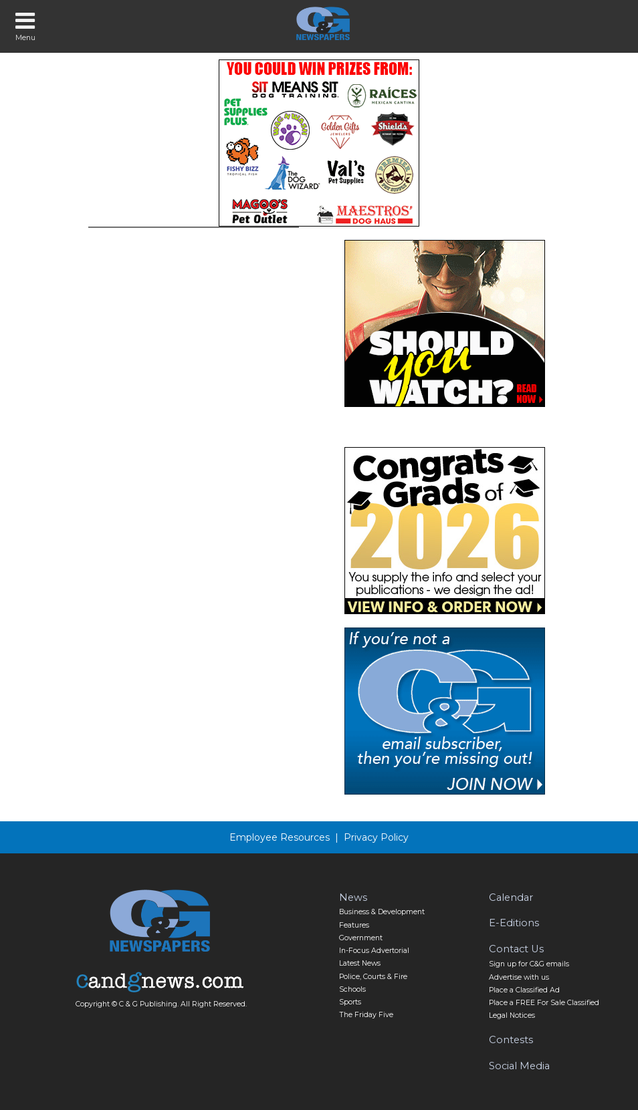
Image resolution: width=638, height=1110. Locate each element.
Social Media (519, 1066)
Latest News (360, 963)
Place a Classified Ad (524, 990)
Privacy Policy (376, 837)
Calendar (511, 897)
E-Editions (514, 923)
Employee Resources (279, 837)
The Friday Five (366, 1014)
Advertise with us (519, 977)
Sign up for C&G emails (529, 964)
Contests (511, 1040)
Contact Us (516, 949)
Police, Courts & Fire (373, 976)
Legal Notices (512, 1015)
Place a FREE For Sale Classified (544, 1002)
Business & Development (382, 912)
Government (361, 938)
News (353, 897)
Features (354, 925)
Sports (350, 1002)
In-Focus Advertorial (374, 950)
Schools (352, 989)
